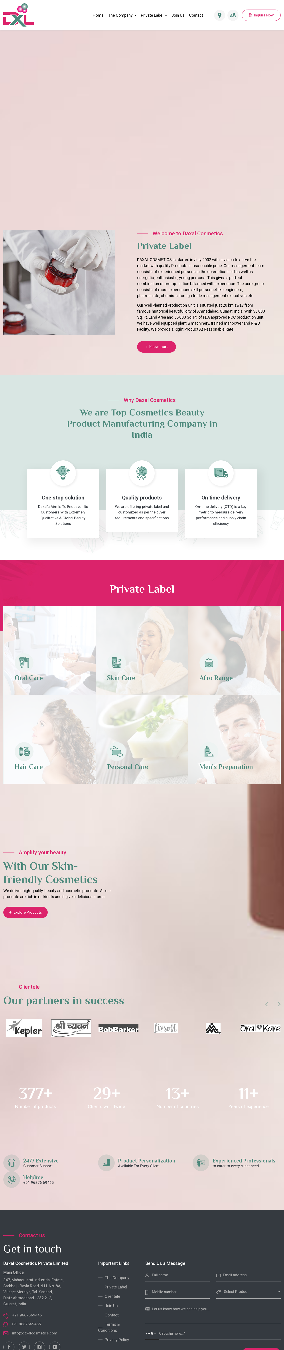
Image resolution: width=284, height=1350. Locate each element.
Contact (196, 15)
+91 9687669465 (26, 1324)
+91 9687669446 (27, 1315)
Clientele (112, 1296)
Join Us (178, 15)
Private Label (152, 15)
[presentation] (266, 1005)
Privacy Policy (117, 1339)
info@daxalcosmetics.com (34, 1333)
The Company (122, 15)
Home (98, 15)
